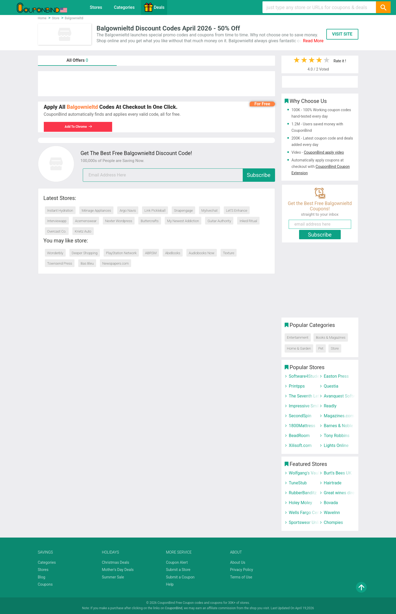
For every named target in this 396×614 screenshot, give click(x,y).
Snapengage (183, 210)
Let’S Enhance (236, 210)
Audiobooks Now (201, 253)
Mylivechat (209, 210)
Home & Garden (299, 348)
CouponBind (173, 608)
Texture (228, 253)
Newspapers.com (115, 263)
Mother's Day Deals (118, 569)
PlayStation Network (121, 253)
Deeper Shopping (84, 253)
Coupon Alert (177, 562)
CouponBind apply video (324, 152)
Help (170, 584)
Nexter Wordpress (118, 221)
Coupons (45, 584)
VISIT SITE (342, 34)
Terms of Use (241, 577)
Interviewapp (56, 221)
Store (335, 348)
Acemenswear (86, 221)
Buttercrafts (150, 221)
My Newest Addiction (183, 221)
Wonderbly (55, 253)
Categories (124, 7)
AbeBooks (172, 253)
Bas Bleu (87, 263)
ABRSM (150, 253)
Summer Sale (113, 577)
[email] (179, 175)
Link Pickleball (155, 210)
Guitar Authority (219, 221)
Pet (320, 348)
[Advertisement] (156, 84)
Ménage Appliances (96, 210)
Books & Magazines (331, 337)
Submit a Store (178, 569)
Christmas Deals (115, 562)
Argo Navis (128, 210)
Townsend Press (59, 263)
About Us (237, 562)
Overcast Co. (56, 231)
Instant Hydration (60, 210)
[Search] (383, 7)
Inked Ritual (248, 221)
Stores (96, 7)
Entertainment (297, 337)
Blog (41, 577)
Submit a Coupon (180, 577)
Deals (154, 7)
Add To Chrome (78, 127)
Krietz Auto (83, 231)
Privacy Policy (241, 569)
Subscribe (258, 175)
